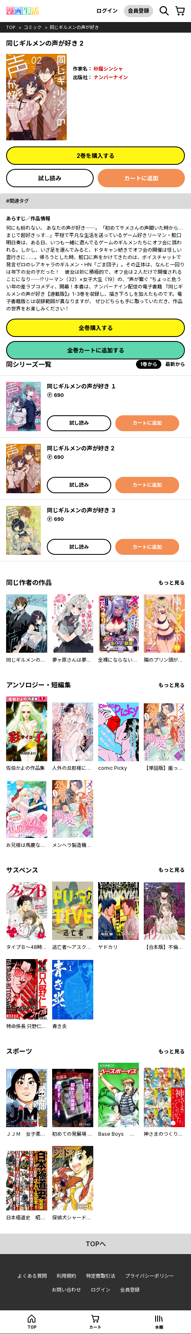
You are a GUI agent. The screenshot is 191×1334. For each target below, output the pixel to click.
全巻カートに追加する (95, 350)
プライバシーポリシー (149, 1276)
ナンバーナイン (111, 77)
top (10, 27)
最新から (175, 364)
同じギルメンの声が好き (74, 27)
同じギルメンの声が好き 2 (80, 448)
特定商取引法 (100, 1276)
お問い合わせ (66, 1290)
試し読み (49, 178)
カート (95, 1327)
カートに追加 (141, 178)
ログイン (107, 10)
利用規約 (66, 1276)
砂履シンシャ (108, 69)
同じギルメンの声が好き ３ (81, 510)
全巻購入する (96, 327)
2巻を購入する (95, 155)
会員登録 (138, 10)
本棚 (159, 1327)
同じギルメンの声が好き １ (81, 386)
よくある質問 (32, 1276)
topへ (96, 1244)
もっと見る (171, 583)
